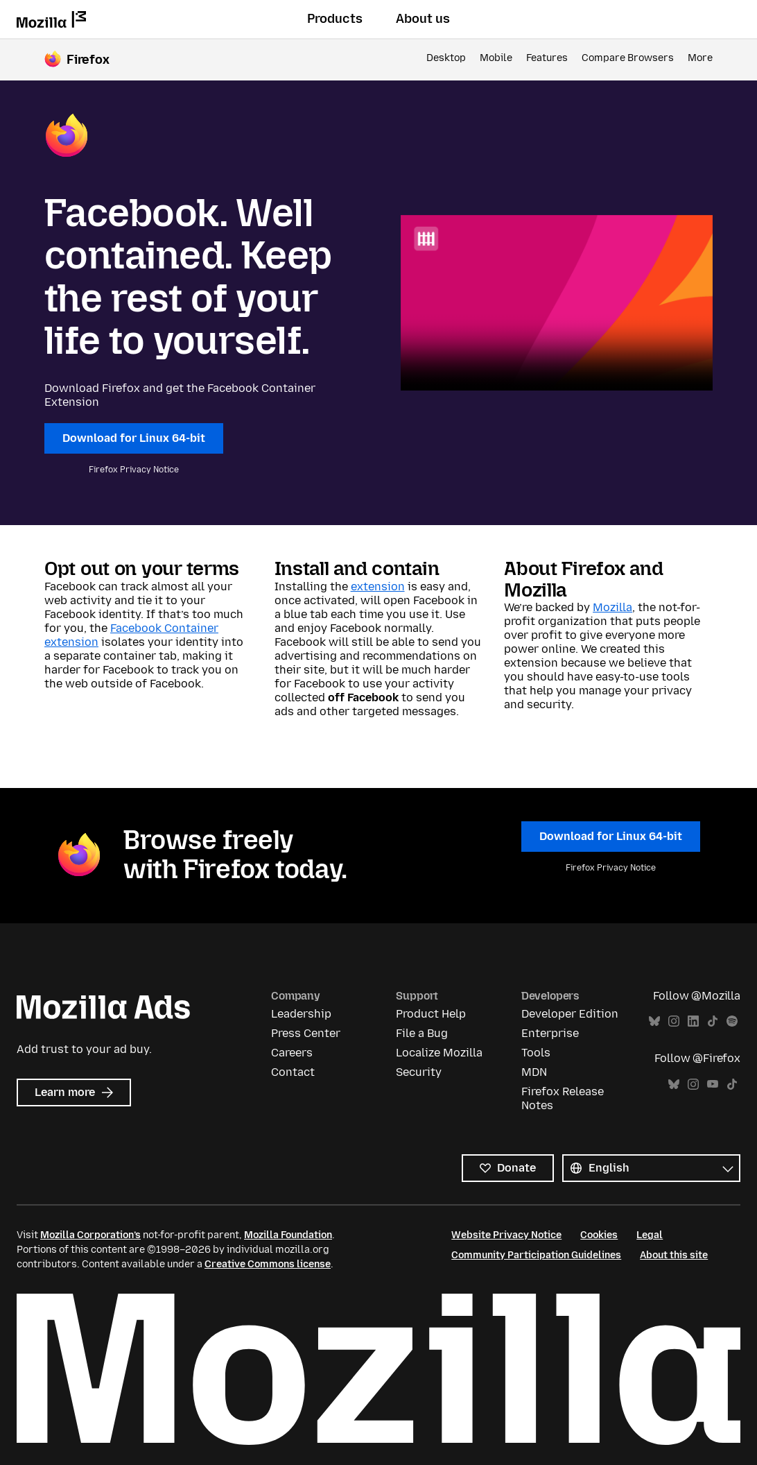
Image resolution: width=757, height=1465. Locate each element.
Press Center (305, 1033)
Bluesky (654, 1021)
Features (547, 58)
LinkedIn (693, 1021)
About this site (674, 1255)
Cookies (599, 1235)
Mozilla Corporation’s (90, 1235)
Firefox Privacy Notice (134, 469)
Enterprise (550, 1033)
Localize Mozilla (439, 1052)
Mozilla (612, 607)
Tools (535, 1052)
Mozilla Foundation (288, 1235)
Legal (649, 1235)
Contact (293, 1072)
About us (423, 18)
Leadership (301, 1013)
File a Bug (422, 1033)
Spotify (732, 1021)
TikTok (712, 1021)
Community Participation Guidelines (536, 1255)
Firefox (88, 59)
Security (419, 1072)
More (700, 58)
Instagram (673, 1021)
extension (378, 586)
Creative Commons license (268, 1264)
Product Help (431, 1013)
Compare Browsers (628, 58)
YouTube (712, 1084)
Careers (292, 1052)
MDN (534, 1072)
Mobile (496, 58)
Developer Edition (569, 1013)
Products (335, 18)
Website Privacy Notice (506, 1235)
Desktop (446, 58)
